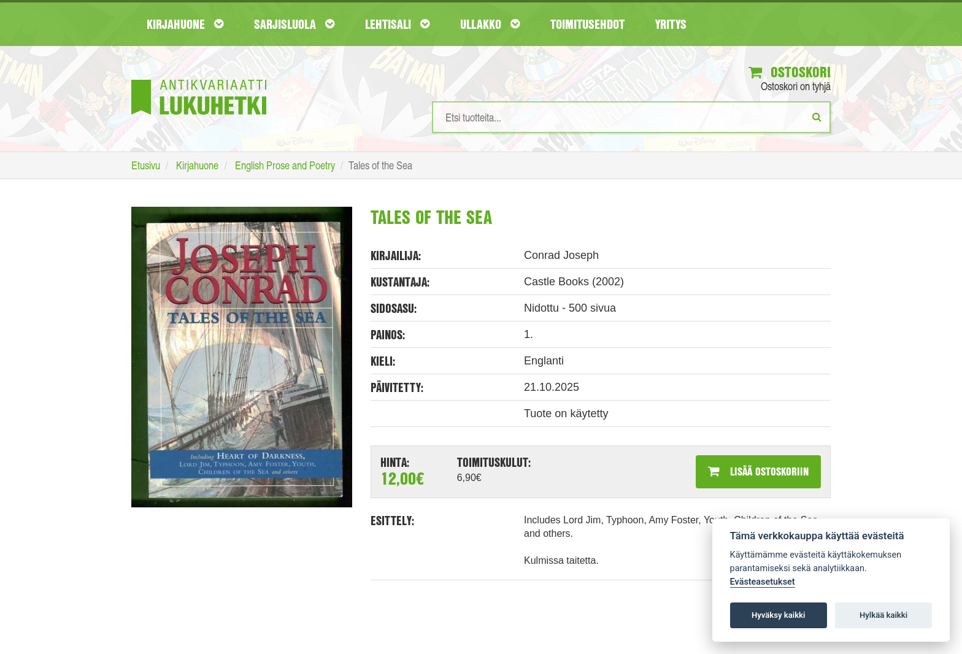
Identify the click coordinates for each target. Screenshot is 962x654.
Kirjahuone (185, 24)
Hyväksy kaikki (778, 615)
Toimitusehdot (587, 24)
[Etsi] (817, 116)
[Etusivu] (198, 79)
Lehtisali (397, 24)
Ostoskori (789, 71)
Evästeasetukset (762, 582)
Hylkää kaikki (883, 615)
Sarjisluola (294, 24)
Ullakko (490, 24)
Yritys (671, 24)
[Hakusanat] (631, 117)
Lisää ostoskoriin (758, 471)
